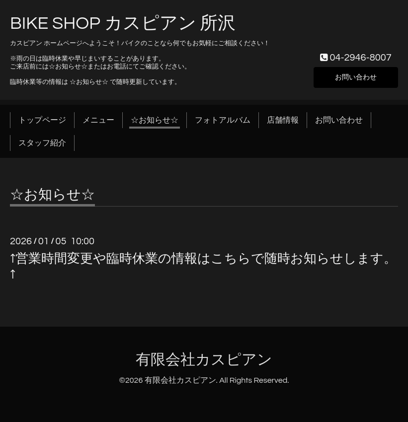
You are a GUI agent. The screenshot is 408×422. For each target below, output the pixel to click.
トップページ (42, 120)
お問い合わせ (356, 76)
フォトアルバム (222, 120)
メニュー (98, 120)
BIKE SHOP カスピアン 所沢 (123, 23)
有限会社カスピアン (204, 359)
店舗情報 (283, 120)
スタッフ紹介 (42, 143)
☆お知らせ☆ (154, 120)
